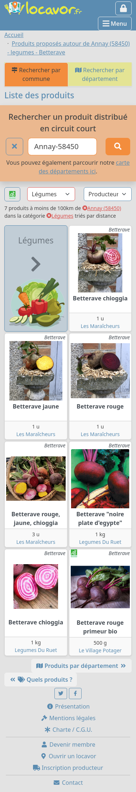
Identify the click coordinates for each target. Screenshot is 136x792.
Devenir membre (68, 744)
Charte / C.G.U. (68, 730)
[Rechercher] (118, 146)
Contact (68, 783)
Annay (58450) (101, 208)
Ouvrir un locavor (68, 756)
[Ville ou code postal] (62, 146)
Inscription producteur (68, 768)
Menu (115, 24)
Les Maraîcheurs (100, 326)
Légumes (59, 215)
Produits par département (81, 666)
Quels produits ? (40, 680)
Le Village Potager (100, 650)
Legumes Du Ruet (100, 541)
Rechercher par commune (36, 74)
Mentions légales (68, 718)
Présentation (68, 706)
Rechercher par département (100, 74)
